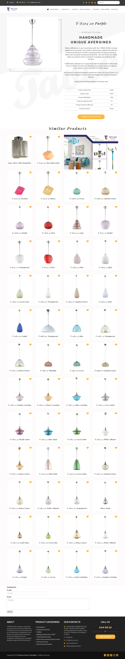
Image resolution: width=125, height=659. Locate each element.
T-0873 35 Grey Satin (105, 405)
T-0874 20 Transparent (48, 302)
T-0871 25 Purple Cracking (105, 577)
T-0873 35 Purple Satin (20, 440)
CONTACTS (114, 9)
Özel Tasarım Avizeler (43, 644)
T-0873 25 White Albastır (105, 440)
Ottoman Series (41, 642)
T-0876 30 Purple (19, 233)
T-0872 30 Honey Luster (19, 508)
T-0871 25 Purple (19, 577)
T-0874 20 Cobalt (19, 336)
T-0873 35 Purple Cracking (19, 405)
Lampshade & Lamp (43, 637)
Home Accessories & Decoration (47, 639)
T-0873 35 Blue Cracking (76, 405)
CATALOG (75, 9)
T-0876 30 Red (48, 233)
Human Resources (72, 643)
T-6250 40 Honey (48, 199)
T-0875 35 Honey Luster (19, 371)
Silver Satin (105, 508)
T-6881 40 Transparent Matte (48, 336)
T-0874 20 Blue (105, 302)
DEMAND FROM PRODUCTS (91, 117)
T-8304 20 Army (77, 233)
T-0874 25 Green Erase (19, 302)
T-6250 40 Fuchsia (20, 199)
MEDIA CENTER (85, 9)
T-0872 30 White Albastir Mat (48, 508)
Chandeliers (40, 627)
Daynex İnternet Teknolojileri (28, 655)
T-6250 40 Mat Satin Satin (48, 163)
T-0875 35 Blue (76, 336)
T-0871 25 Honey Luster (77, 543)
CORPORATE (54, 9)
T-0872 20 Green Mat (48, 543)
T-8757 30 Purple (105, 233)
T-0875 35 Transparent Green (105, 336)
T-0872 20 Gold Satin (19, 543)
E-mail (9, 590)
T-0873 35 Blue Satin (48, 440)
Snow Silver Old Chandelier (19, 163)
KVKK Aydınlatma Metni (73, 646)
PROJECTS (96, 9)
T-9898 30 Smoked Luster (105, 371)
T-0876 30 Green (76, 199)
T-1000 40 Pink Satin (48, 474)
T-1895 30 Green (77, 371)
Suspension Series (42, 629)
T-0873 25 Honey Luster (19, 474)
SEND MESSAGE (105, 637)
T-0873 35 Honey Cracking (48, 405)
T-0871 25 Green (48, 577)
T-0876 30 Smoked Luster (105, 199)
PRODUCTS (65, 9)
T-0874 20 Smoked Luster (77, 302)
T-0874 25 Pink (76, 267)
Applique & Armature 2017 (45, 634)
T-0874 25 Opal (105, 267)
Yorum (9, 597)
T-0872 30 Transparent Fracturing (77, 508)
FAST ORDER (105, 9)
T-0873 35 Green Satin (76, 440)
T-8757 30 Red (48, 267)
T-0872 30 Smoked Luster (105, 474)
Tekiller (38, 632)
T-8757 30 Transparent (19, 267)
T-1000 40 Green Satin (77, 474)
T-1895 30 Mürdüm (48, 371)
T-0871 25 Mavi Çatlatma (77, 577)
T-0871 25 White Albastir (105, 543)
